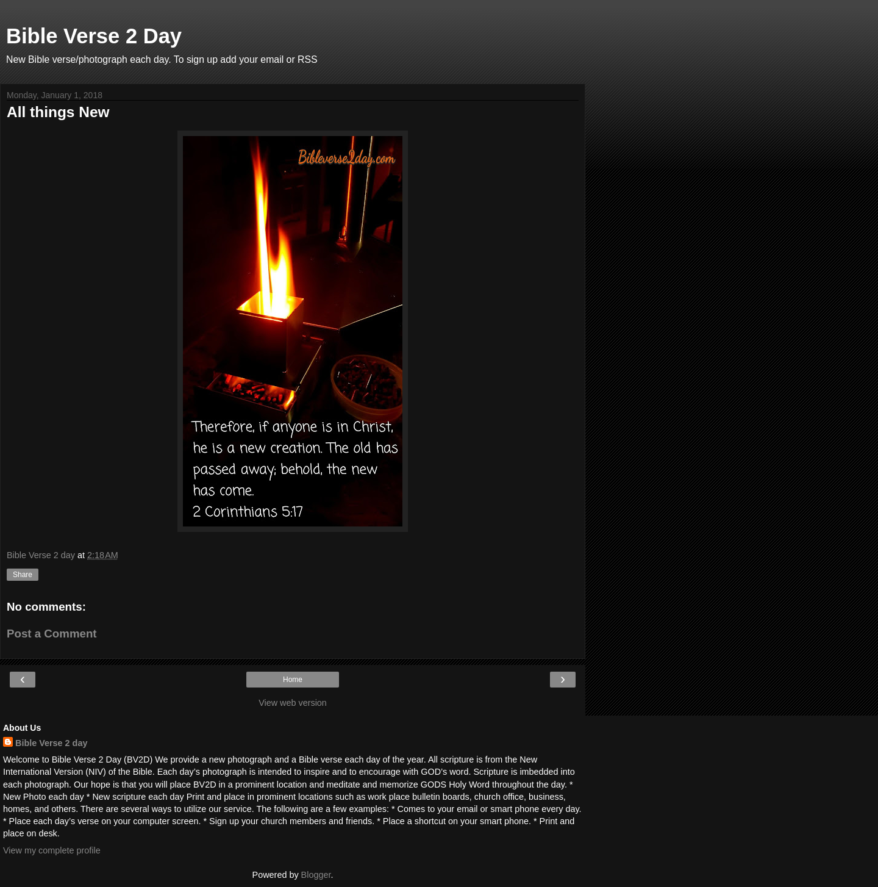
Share (22, 574)
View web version (293, 703)
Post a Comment (52, 633)
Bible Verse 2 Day (94, 36)
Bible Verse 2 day (51, 743)
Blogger (316, 875)
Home (292, 679)
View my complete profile (52, 850)
